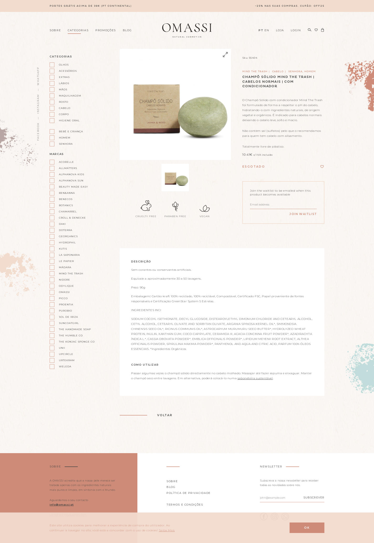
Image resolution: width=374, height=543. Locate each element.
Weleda (65, 366)
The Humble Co (71, 335)
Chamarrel (68, 211)
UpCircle (66, 354)
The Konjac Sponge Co (75, 341)
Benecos (66, 199)
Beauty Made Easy (73, 186)
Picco (63, 298)
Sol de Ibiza (68, 316)
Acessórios (68, 70)
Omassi (64, 292)
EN (267, 30)
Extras (64, 77)
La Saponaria (69, 254)
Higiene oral (69, 120)
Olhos (64, 64)
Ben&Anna (67, 193)
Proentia (66, 304)
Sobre (55, 30)
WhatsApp (38, 76)
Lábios (64, 83)
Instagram (38, 104)
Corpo (64, 114)
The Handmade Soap (75, 329)
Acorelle (66, 162)
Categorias (78, 30)
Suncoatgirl (69, 323)
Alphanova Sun (71, 180)
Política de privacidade (188, 493)
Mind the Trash (71, 273)
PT (261, 30)
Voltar (164, 415)
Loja (280, 30)
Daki (62, 223)
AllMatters (68, 168)
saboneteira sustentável (255, 378)
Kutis (63, 248)
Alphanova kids (71, 174)
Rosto (63, 101)
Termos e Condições (184, 504)
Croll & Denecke (72, 217)
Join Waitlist (303, 214)
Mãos (63, 89)
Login (296, 30)
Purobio (65, 310)
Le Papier (66, 261)
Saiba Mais (167, 530)
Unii (62, 347)
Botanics (66, 205)
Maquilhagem (70, 95)
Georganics (68, 236)
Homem (64, 137)
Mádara (65, 267)
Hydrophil (67, 242)
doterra (65, 230)
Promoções (105, 30)
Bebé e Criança (71, 131)
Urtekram (67, 360)
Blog (127, 30)
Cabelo (64, 108)
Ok (307, 527)
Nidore (64, 279)
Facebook (38, 131)
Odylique (66, 285)
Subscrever (313, 497)
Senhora (66, 143)
